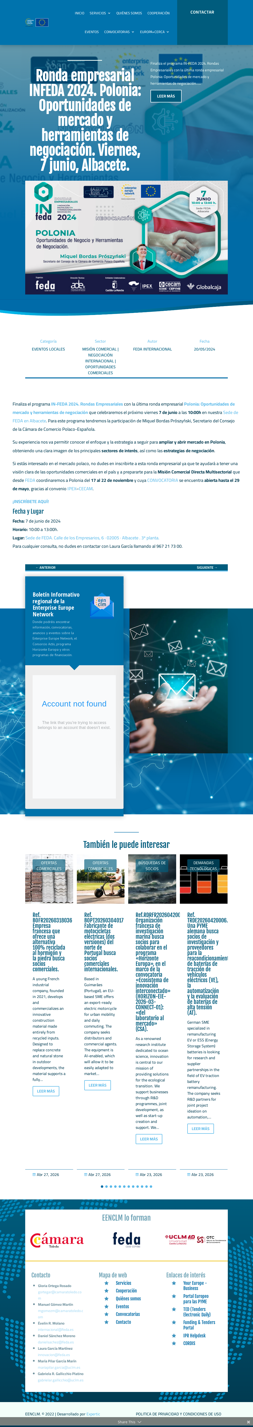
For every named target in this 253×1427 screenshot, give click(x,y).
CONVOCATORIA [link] (162, 480)
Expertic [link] (93, 1414)
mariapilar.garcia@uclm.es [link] (59, 1368)
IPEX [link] (71, 489)
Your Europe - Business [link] (195, 1285)
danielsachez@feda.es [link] (55, 1344)
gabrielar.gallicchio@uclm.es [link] (61, 1380)
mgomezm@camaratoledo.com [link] (61, 1319)
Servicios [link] (98, 13)
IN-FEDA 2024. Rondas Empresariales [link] (87, 404)
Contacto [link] (123, 1322)
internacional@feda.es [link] (56, 1333)
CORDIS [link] (189, 1343)
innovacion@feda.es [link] (54, 1356)
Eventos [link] (92, 32)
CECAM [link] (86, 489)
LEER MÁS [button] (166, 96)
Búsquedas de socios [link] (152, 865)
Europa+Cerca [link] (152, 32)
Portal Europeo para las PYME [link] (196, 1298)
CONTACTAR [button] (202, 12)
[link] (45, 567)
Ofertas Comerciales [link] (49, 865)
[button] (102, 1186)
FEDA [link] (30, 480)
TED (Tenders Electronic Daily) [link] (197, 1312)
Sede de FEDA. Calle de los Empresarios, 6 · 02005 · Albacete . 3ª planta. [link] (93, 538)
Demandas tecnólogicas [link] (203, 865)
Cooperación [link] (158, 13)
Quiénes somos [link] (129, 13)
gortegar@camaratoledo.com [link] (60, 1302)
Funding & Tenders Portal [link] (199, 1325)
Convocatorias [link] (117, 32)
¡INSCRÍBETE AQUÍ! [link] (31, 501)
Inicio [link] (79, 13)
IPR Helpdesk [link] (194, 1335)
